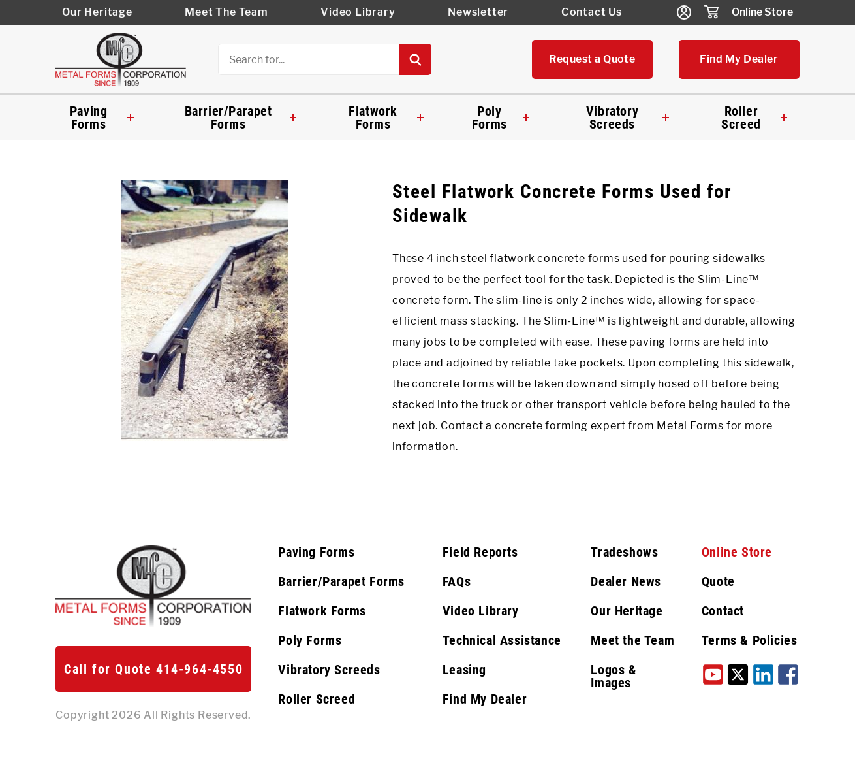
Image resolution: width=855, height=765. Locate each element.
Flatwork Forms (386, 117)
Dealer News (626, 581)
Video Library (357, 12)
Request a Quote (592, 59)
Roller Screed (753, 117)
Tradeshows (624, 552)
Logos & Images (613, 676)
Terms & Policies (750, 640)
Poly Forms (500, 117)
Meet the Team (632, 640)
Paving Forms (102, 117)
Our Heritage (97, 12)
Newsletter (478, 12)
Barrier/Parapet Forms (240, 117)
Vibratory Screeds (627, 117)
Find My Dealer (739, 59)
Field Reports (480, 552)
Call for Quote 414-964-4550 (153, 669)
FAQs (457, 581)
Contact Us (591, 12)
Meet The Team (226, 12)
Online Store (762, 12)
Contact (723, 611)
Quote (718, 581)
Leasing (464, 669)
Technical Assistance (502, 640)
